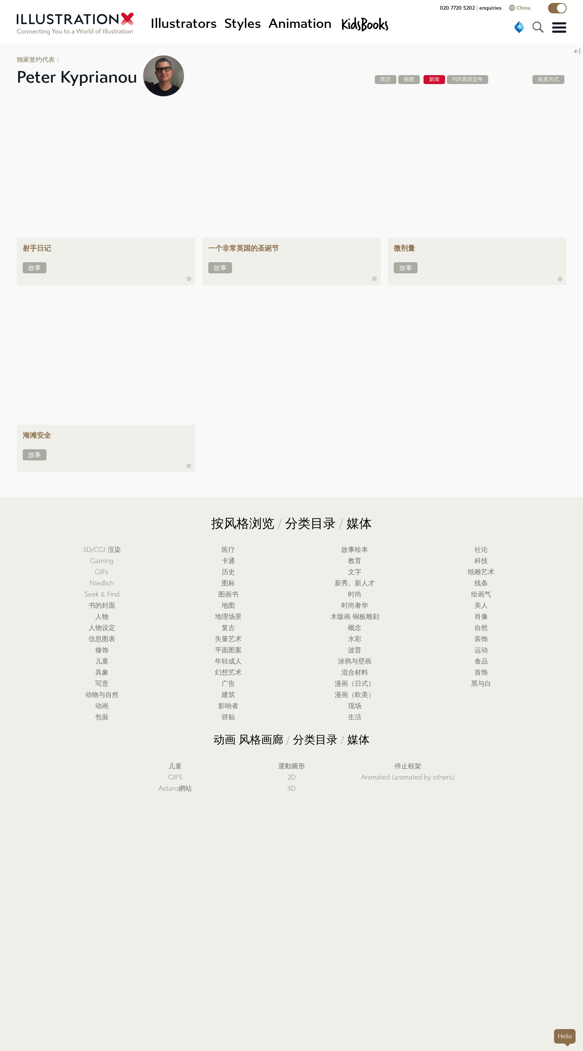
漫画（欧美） (355, 695)
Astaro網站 (175, 789)
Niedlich (102, 583)
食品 (481, 661)
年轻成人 (228, 661)
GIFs (102, 572)
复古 (228, 628)
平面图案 (228, 650)
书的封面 (101, 606)
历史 (228, 572)
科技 (481, 561)
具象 (102, 672)
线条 (481, 583)
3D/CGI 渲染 (102, 550)
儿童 (102, 661)
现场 (354, 706)
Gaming (101, 561)
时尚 (354, 594)
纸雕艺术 (481, 572)
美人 (481, 606)
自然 (481, 628)
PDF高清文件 (467, 79)
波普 (354, 650)
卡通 (228, 561)
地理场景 (228, 617)
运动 (481, 650)
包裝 (102, 717)
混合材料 (354, 672)
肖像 (481, 617)
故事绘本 (354, 550)
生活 (354, 717)
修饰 (102, 650)
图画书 (228, 594)
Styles (242, 24)
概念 (354, 628)
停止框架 (407, 766)
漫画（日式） (355, 684)
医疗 (228, 550)
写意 (102, 684)
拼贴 (228, 717)
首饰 (481, 672)
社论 (481, 550)
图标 (228, 583)
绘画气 (481, 594)
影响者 (228, 706)
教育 (354, 561)
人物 (102, 617)
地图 (228, 606)
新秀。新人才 (355, 583)
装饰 (481, 639)
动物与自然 (102, 695)
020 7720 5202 (457, 8)
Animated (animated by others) (408, 777)
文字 (354, 572)
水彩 (354, 639)
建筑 (228, 695)
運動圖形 (291, 766)
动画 (102, 706)
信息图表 (101, 639)
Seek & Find (101, 594)
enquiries (490, 8)
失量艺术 (228, 639)
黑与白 (481, 684)
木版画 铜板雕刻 (355, 617)
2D (291, 777)
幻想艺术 (228, 672)
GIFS (175, 777)
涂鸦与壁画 (354, 661)
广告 (228, 684)
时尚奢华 (354, 606)
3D (291, 789)
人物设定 (101, 628)
